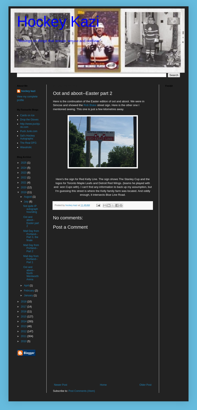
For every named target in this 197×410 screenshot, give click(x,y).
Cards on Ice (27, 115)
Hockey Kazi (58, 21)
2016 (24, 311)
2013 (24, 326)
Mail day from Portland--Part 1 (31, 259)
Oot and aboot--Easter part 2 (31, 222)
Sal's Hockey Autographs (27, 137)
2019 (24, 192)
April (27, 285)
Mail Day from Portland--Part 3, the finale (31, 236)
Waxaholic (26, 147)
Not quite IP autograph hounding (30, 209)
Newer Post (60, 384)
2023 (24, 172)
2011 (24, 336)
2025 (24, 162)
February (29, 290)
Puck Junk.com (28, 131)
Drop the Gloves (29, 119)
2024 (24, 167)
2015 (24, 316)
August (28, 196)
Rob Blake (89, 105)
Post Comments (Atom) (81, 391)
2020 (24, 187)
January (29, 295)
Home (103, 384)
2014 (24, 321)
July (26, 201)
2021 (24, 182)
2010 (24, 341)
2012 (24, 331)
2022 (24, 177)
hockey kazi (28, 91)
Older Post (145, 384)
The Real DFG (28, 142)
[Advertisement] (103, 351)
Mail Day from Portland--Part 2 (31, 248)
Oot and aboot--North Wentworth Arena (31, 273)
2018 (24, 301)
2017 (24, 306)
